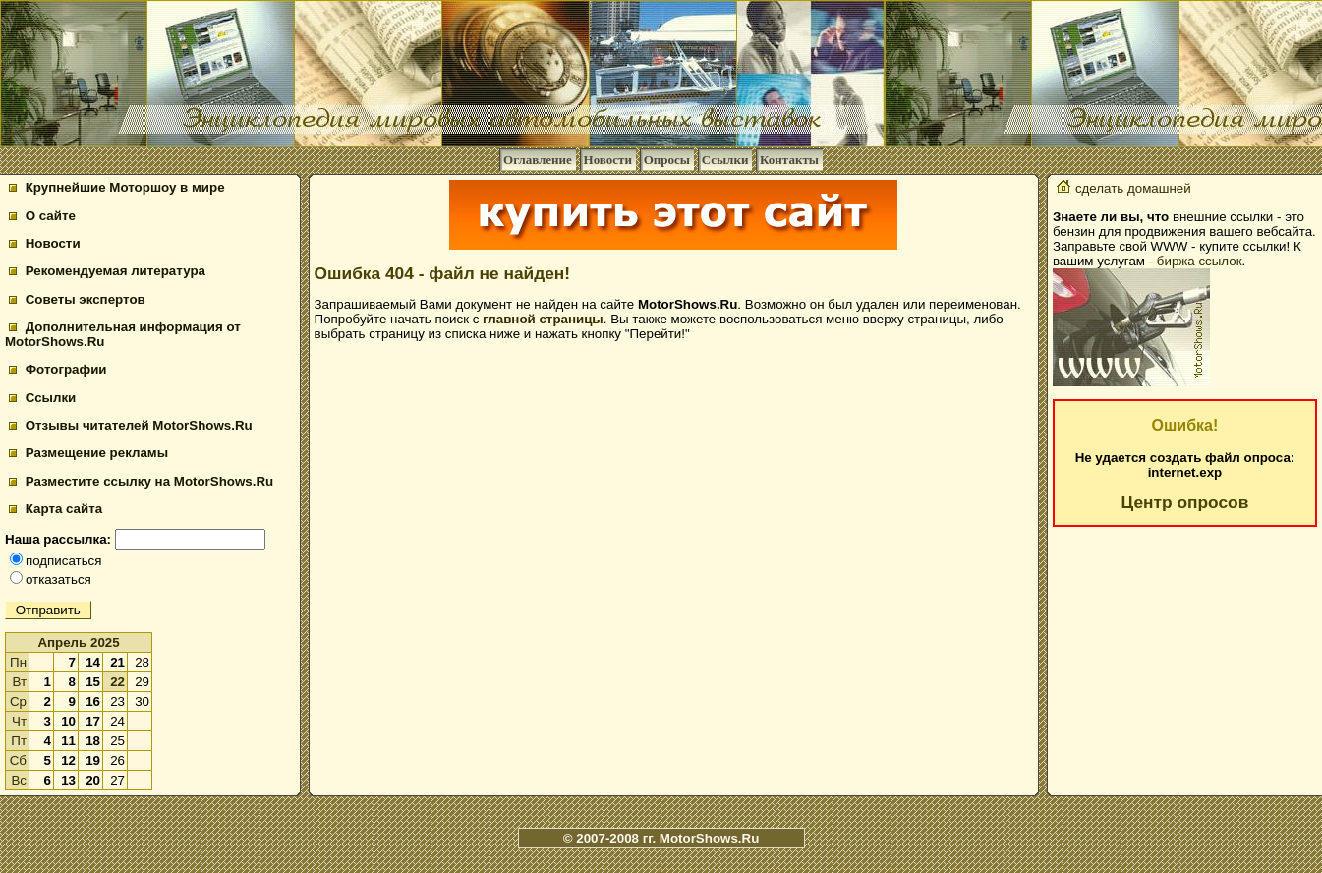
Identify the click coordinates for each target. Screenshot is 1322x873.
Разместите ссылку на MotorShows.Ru (141, 481)
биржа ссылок (1199, 261)
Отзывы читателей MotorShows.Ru (131, 425)
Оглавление (537, 159)
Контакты (789, 159)
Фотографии (58, 369)
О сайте (42, 215)
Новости (608, 159)
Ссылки (725, 159)
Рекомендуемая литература (107, 270)
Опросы (667, 159)
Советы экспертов (77, 299)
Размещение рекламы (88, 452)
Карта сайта (55, 508)
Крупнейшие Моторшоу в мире (117, 187)
